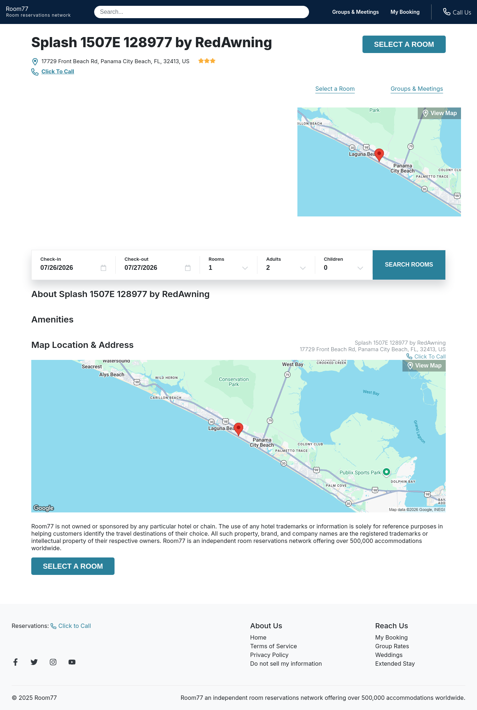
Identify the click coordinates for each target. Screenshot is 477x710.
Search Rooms (409, 264)
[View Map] (424, 366)
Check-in (50, 259)
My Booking (405, 12)
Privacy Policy (269, 654)
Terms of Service (273, 646)
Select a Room (404, 44)
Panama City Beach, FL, (131, 61)
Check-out (136, 259)
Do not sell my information (286, 663)
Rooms (216, 259)
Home (258, 637)
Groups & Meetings (355, 12)
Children (333, 259)
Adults (273, 259)
